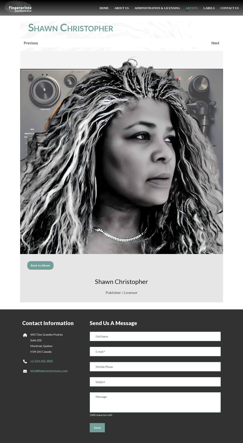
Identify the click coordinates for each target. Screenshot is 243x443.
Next (215, 43)
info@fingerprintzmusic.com (49, 370)
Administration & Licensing (157, 8)
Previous (31, 43)
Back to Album (40, 265)
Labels (209, 8)
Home (104, 8)
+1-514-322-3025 (41, 360)
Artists (192, 8)
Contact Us (229, 8)
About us (121, 8)
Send (97, 427)
